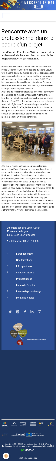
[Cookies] (6, 456)
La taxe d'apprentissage (28, 291)
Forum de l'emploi (25, 285)
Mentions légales (25, 297)
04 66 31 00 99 (31, 241)
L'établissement (24, 253)
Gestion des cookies (28, 458)
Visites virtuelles (25, 272)
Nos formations (24, 260)
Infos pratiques (24, 266)
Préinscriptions (24, 278)
